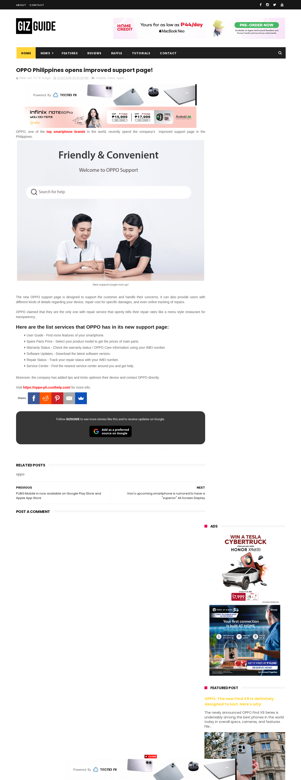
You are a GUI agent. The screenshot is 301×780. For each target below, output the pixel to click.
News (45, 53)
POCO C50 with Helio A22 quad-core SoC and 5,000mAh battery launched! (257, 593)
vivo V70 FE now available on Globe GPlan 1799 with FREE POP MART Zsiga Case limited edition (256, 483)
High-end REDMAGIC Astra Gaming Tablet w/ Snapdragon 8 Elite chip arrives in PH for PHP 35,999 (256, 571)
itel (253, 706)
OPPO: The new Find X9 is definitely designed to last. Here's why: (239, 244)
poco (205, 698)
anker (236, 732)
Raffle (116, 53)
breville (229, 750)
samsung (239, 645)
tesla (205, 750)
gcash (250, 689)
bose (252, 750)
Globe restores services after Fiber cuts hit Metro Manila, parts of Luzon (254, 440)
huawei (207, 645)
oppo (120, 78)
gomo (260, 732)
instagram (209, 732)
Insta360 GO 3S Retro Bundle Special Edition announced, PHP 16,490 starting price (256, 547)
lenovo (207, 680)
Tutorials (140, 53)
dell (250, 724)
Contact (37, 5)
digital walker (211, 715)
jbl (230, 724)
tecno (234, 680)
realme (207, 663)
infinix (232, 671)
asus (259, 663)
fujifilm (231, 698)
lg (255, 671)
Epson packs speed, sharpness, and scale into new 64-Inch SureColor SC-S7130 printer (256, 504)
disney (206, 741)
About (21, 5)
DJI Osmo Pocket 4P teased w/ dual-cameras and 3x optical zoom (255, 461)
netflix (206, 706)
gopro (254, 741)
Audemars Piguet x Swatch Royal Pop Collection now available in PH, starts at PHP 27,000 (253, 418)
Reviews (94, 53)
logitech (208, 724)
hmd (230, 741)
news (111, 78)
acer (205, 689)
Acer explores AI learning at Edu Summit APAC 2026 (256, 523)
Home (25, 53)
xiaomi (232, 654)
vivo (259, 654)
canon (231, 706)
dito (228, 689)
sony (258, 680)
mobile (101, 78)
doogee (242, 715)
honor (234, 663)
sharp (257, 698)
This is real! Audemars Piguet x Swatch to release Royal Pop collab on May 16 (255, 393)
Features (69, 53)
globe (206, 671)
